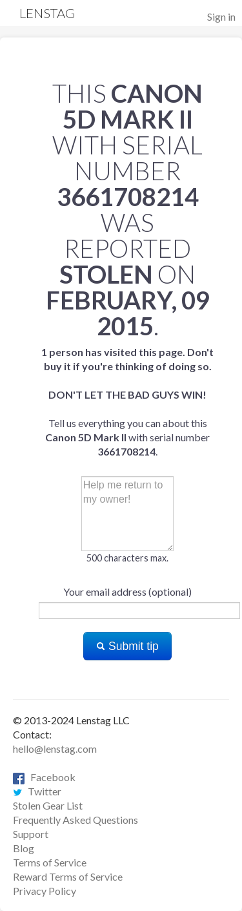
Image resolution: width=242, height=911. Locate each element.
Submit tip (127, 646)
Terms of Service (49, 862)
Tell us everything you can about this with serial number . (127, 401)
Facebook (44, 777)
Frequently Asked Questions (75, 819)
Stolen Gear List (48, 805)
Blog (23, 848)
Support (30, 834)
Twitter (37, 791)
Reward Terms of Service (68, 876)
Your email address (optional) (127, 591)
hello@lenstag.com (55, 748)
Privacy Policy (44, 891)
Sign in (221, 16)
